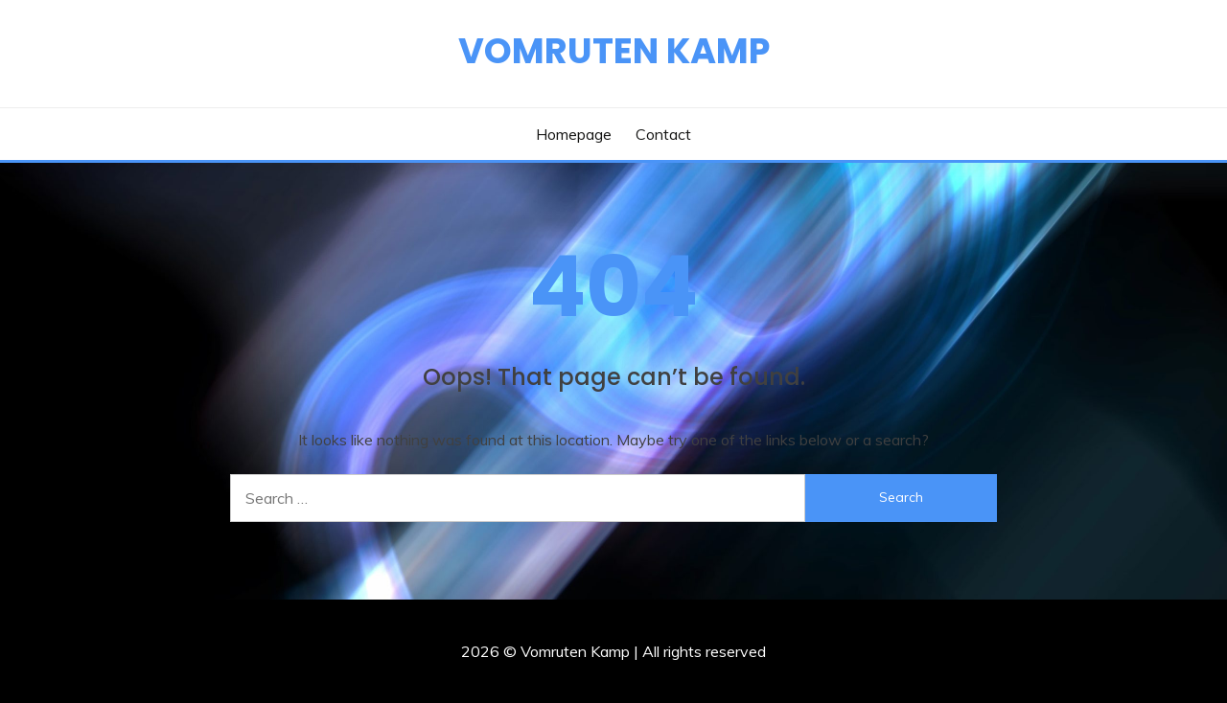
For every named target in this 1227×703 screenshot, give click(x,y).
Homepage (574, 134)
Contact (663, 134)
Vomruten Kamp (614, 51)
